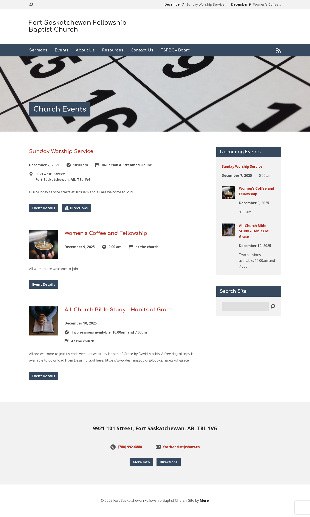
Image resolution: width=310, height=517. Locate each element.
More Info (141, 462)
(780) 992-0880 (130, 446)
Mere (204, 500)
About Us (85, 50)
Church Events (59, 109)
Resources (112, 50)
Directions (76, 208)
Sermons (38, 50)
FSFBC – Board (176, 50)
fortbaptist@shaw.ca (181, 446)
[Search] (245, 306)
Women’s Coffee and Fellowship (106, 233)
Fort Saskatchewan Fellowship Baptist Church (78, 26)
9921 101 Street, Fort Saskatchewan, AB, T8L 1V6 (155, 428)
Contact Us (142, 50)
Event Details (43, 208)
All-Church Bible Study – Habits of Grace (118, 310)
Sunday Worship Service (61, 151)
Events (61, 50)
